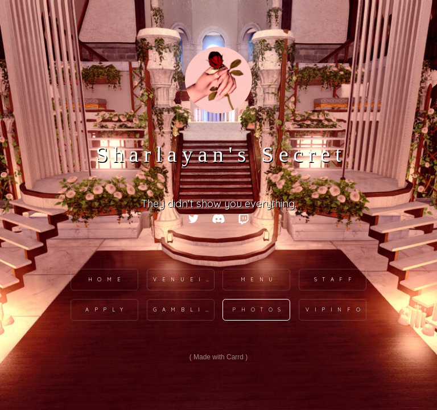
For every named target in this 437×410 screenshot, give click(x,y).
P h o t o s (257, 309)
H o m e (105, 279)
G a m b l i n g (184, 309)
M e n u (258, 279)
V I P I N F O (334, 309)
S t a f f (334, 279)
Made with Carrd (218, 357)
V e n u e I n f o (184, 279)
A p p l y (105, 309)
